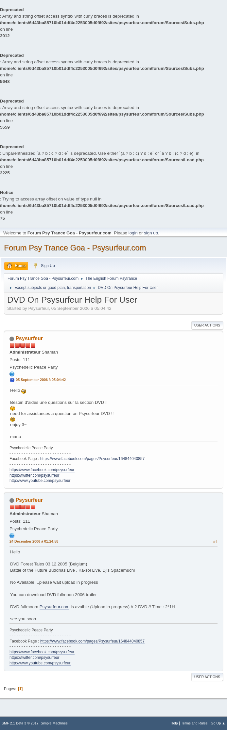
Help (174, 723)
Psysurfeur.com (55, 606)
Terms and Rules (194, 723)
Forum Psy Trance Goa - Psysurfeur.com (75, 247)
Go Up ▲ (218, 723)
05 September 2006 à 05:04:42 (41, 380)
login (133, 232)
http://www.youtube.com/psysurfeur (40, 480)
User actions (207, 325)
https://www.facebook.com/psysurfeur (42, 470)
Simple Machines (54, 723)
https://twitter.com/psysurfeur (34, 475)
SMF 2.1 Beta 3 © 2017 (20, 723)
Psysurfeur (29, 338)
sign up (151, 232)
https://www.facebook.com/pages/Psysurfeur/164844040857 (92, 458)
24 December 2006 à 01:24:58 (33, 541)
